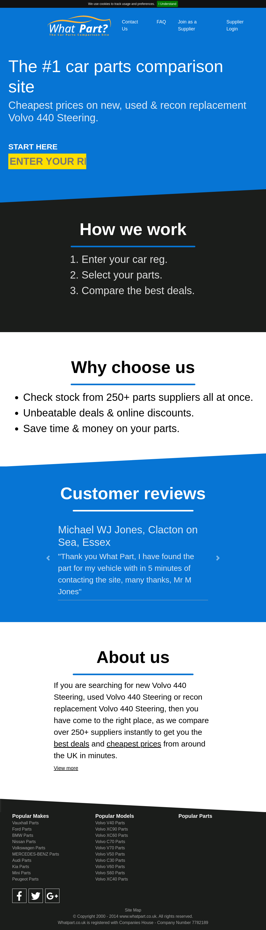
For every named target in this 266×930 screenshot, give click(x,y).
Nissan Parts (24, 841)
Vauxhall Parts (25, 823)
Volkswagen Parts (28, 848)
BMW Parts (22, 835)
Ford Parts (22, 829)
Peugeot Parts (25, 879)
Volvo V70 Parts (110, 848)
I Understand (167, 4)
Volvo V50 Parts (110, 854)
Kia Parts (20, 866)
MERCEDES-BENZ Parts (35, 854)
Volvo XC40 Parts (111, 879)
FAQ (161, 21)
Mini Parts (21, 873)
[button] (48, 558)
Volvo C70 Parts (110, 841)
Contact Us (130, 25)
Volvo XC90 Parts (111, 829)
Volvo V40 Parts (110, 823)
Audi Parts (21, 860)
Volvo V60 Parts (110, 866)
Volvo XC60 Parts (111, 835)
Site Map (133, 910)
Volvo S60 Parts (110, 873)
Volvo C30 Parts (110, 860)
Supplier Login (235, 25)
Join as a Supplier (187, 25)
